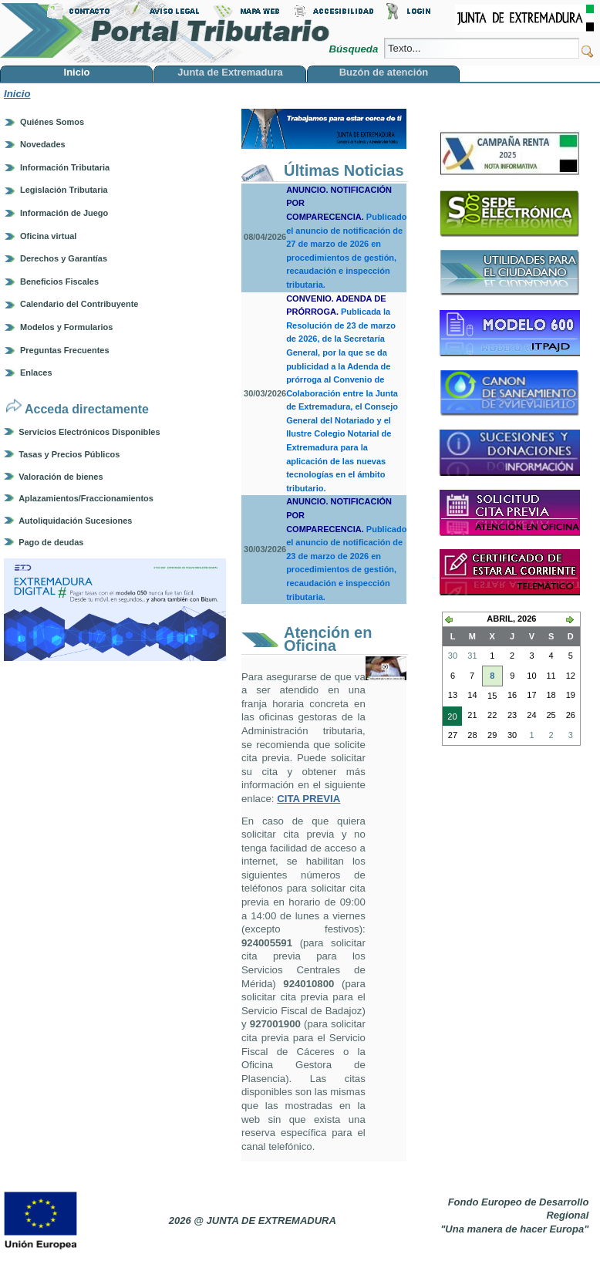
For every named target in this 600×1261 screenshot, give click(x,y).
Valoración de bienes (61, 476)
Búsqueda (354, 49)
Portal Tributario (165, 31)
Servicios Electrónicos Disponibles (89, 432)
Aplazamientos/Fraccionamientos (86, 498)
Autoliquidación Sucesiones (75, 520)
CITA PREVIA (308, 798)
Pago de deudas (51, 542)
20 (450, 718)
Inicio (17, 93)
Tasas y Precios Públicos (69, 454)
